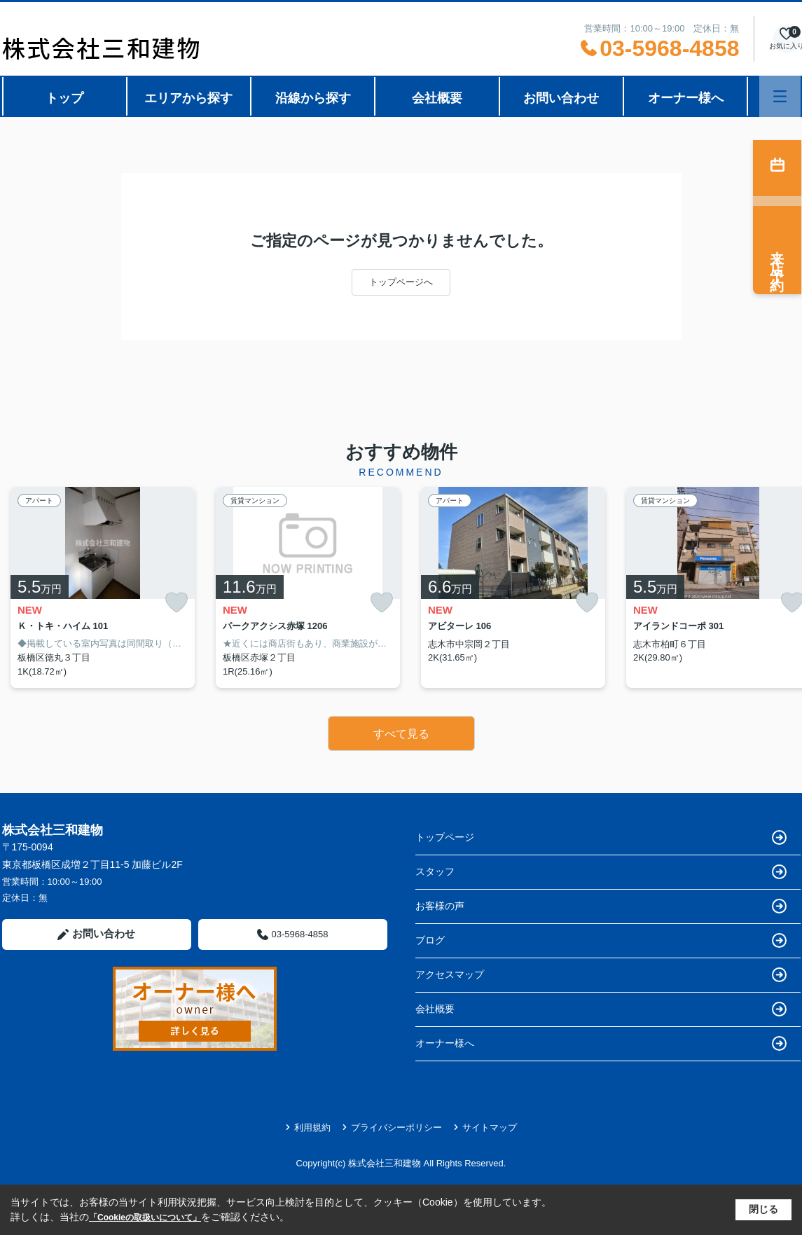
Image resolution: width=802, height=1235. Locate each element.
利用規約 (308, 1127)
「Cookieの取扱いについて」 (145, 1217)
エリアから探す (188, 98)
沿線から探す (313, 98)
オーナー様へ (686, 98)
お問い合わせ (561, 98)
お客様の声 (601, 906)
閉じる (763, 1209)
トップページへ (401, 282)
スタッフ (601, 871)
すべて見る (401, 734)
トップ (64, 98)
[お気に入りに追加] (176, 603)
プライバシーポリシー (392, 1127)
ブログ (601, 940)
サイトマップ (485, 1127)
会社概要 (437, 98)
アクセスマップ (601, 974)
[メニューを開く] (780, 96)
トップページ (601, 837)
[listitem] (102, 587)
